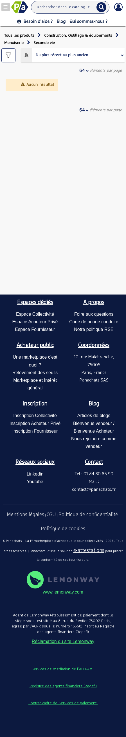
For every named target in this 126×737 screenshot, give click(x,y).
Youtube (35, 481)
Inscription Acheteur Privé (35, 423)
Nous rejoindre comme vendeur (93, 442)
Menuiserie (14, 43)
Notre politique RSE (94, 329)
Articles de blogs (93, 415)
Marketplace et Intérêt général (35, 384)
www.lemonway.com (63, 592)
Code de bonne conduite (93, 321)
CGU (51, 514)
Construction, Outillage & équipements (78, 36)
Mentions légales (25, 514)
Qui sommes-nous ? (88, 21)
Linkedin (35, 474)
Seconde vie (44, 43)
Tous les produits (19, 36)
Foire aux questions (94, 314)
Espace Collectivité (35, 314)
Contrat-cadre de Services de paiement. (63, 703)
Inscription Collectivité (35, 415)
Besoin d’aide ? (35, 21)
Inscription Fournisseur (35, 431)
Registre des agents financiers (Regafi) (63, 686)
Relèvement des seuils (35, 372)
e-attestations (88, 550)
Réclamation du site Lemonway (63, 641)
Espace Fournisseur (35, 329)
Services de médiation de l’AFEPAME (63, 669)
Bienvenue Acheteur (94, 431)
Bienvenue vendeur (92, 423)
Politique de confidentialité (88, 514)
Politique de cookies (63, 528)
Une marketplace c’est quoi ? (35, 361)
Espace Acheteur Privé (35, 321)
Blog (61, 21)
